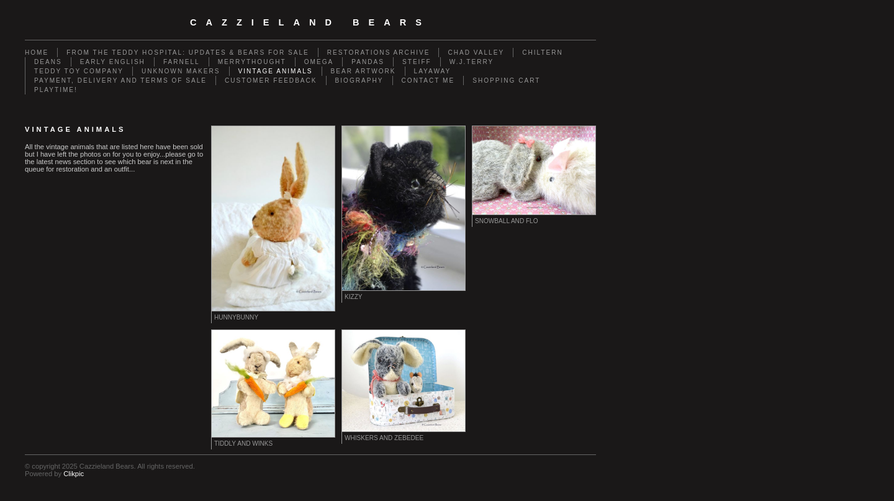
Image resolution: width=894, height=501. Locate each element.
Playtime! (56, 89)
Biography (359, 80)
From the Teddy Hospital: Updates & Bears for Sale (187, 52)
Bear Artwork (363, 71)
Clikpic (73, 473)
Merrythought (252, 61)
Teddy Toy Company (79, 71)
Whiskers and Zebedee (384, 437)
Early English (112, 61)
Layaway (432, 71)
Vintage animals (275, 71)
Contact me (428, 80)
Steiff (416, 61)
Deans (48, 61)
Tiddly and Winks (243, 443)
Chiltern (542, 52)
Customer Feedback (271, 80)
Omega (319, 61)
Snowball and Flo (506, 221)
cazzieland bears (310, 22)
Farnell (181, 61)
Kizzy (354, 296)
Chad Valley (476, 52)
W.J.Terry (471, 61)
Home (36, 52)
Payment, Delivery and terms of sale (120, 80)
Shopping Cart (506, 80)
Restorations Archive (378, 52)
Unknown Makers (181, 71)
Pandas (367, 61)
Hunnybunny (236, 317)
